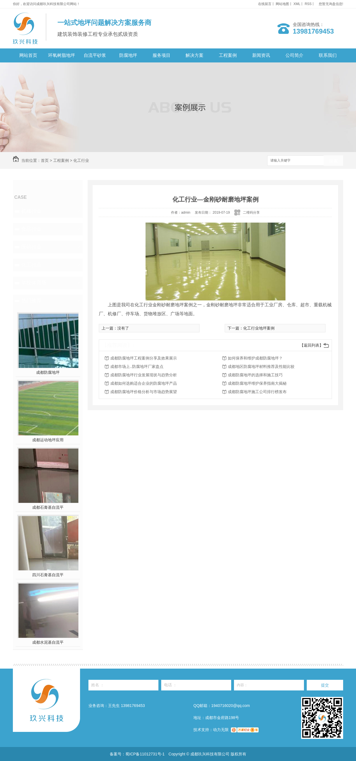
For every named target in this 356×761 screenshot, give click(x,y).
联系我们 (328, 55)
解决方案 (194, 55)
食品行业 (31, 229)
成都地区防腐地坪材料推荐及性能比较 (261, 366)
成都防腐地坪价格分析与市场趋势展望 (143, 391)
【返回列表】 (311, 345)
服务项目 (161, 55)
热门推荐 (31, 301)
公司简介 (294, 55)
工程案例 (228, 55)
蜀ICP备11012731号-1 (145, 754)
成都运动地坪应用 (48, 440)
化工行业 (81, 160)
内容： (269, 685)
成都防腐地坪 (48, 372)
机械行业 (31, 211)
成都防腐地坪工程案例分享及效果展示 (143, 358)
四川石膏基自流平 (48, 575)
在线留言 (264, 4)
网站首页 (28, 55)
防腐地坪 (128, 55)
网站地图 (282, 4)
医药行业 (31, 247)
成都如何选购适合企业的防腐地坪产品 (143, 383)
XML (297, 4)
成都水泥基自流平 (48, 642)
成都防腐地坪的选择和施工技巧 (255, 375)
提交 (325, 685)
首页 (45, 160)
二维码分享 (251, 212)
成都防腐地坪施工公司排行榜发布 (257, 391)
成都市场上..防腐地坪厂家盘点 (136, 366)
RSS (308, 4)
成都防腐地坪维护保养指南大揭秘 (257, 383)
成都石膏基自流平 (48, 507)
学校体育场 (33, 283)
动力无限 (221, 729)
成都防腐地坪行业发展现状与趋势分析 (143, 375)
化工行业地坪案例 (259, 328)
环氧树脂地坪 (61, 55)
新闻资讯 (261, 55)
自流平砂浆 (95, 55)
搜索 (333, 160)
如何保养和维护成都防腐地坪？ (255, 358)
